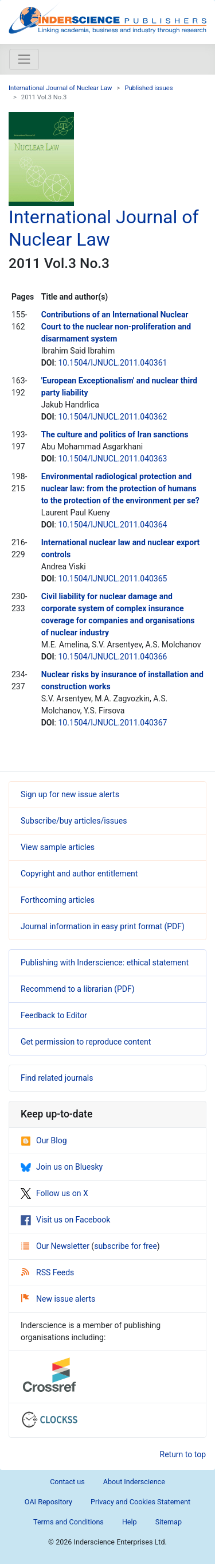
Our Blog (44, 1140)
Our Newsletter (56, 1246)
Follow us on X (54, 1193)
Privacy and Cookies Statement (140, 1501)
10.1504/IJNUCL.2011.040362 (112, 416)
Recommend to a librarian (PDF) (78, 988)
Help (129, 1522)
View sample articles (58, 847)
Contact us (67, 1481)
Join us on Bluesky (62, 1166)
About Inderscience (134, 1481)
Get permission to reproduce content (86, 1041)
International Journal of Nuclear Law (60, 88)
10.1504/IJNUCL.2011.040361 (112, 362)
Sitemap (168, 1522)
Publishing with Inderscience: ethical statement (105, 962)
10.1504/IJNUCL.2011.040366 (112, 656)
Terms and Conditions (68, 1522)
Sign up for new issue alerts (70, 794)
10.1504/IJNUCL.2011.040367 (112, 722)
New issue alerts (58, 1298)
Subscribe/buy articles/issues (74, 820)
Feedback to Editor (54, 1015)
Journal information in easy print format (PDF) (103, 926)
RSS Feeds (47, 1272)
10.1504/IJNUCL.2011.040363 (112, 458)
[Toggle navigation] (24, 59)
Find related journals (57, 1077)
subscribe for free (125, 1246)
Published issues (148, 88)
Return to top (183, 1454)
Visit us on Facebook (65, 1219)
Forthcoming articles (58, 900)
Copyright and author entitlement (79, 873)
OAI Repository (48, 1501)
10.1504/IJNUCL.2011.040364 (112, 524)
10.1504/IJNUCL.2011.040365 (112, 578)
